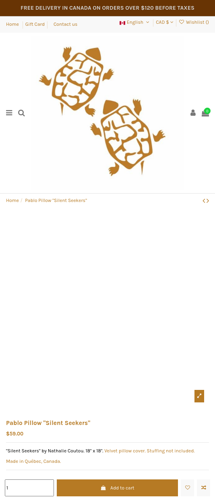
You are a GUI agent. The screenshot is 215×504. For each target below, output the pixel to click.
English (135, 22)
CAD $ (164, 22)
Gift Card (35, 24)
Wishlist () (194, 22)
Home (13, 24)
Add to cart (117, 488)
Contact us (65, 24)
